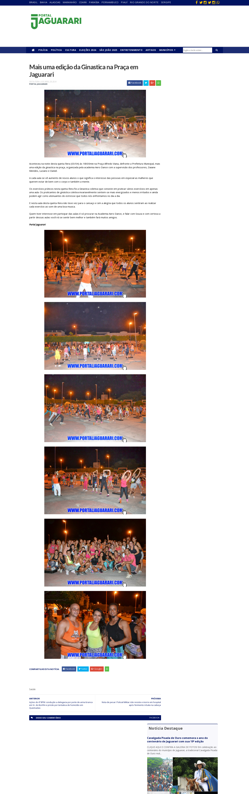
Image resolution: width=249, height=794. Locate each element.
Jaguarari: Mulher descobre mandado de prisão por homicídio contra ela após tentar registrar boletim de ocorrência (189, 179)
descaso (46, 737)
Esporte (104, 747)
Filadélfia (46, 742)
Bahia (43, 2)
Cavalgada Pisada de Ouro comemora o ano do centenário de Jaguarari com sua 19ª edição (188, 80)
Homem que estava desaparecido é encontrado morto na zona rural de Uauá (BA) (189, 221)
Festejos (104, 751)
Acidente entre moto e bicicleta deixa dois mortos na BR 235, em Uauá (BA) (186, 208)
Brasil (33, 2)
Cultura (70, 49)
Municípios (166, 49)
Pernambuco (109, 2)
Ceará (83, 2)
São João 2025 (108, 49)
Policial (103, 760)
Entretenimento (131, 49)
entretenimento (108, 742)
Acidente (47, 733)
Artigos (151, 49)
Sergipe (166, 2)
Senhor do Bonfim (51, 774)
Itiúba (45, 751)
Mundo (45, 760)
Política (56, 49)
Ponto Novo (48, 769)
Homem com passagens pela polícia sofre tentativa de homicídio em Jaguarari (186, 166)
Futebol (104, 756)
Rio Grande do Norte (144, 2)
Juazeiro (46, 756)
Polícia (43, 49)
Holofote (46, 747)
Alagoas (55, 2)
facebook (147, 718)
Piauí (124, 2)
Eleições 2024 (87, 49)
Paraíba (94, 2)
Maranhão (70, 2)
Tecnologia (47, 779)
